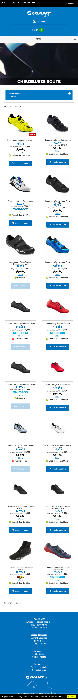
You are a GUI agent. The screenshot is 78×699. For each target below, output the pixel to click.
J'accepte (71, 697)
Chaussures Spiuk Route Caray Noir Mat (58, 202)
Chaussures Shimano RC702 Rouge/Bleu (58, 568)
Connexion (39, 22)
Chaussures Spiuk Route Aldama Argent (20, 446)
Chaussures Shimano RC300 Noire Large (20, 324)
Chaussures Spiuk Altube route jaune (20, 141)
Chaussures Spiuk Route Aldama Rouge (57, 385)
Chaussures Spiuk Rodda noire (58, 140)
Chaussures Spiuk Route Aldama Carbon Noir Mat (57, 507)
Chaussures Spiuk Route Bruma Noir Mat (20, 507)
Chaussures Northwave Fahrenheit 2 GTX (20, 568)
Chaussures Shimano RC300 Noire (20, 384)
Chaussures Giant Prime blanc (20, 201)
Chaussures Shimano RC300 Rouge (58, 324)
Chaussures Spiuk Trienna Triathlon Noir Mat (20, 263)
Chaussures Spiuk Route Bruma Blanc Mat (57, 446)
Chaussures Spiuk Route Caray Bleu (58, 263)
